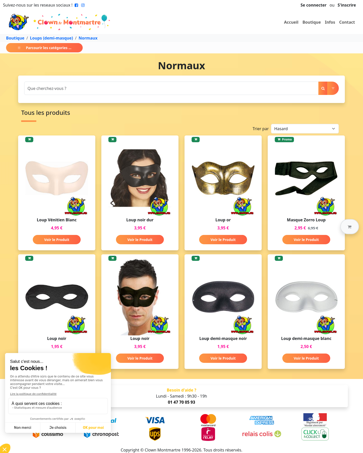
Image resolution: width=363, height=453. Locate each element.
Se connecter (313, 5)
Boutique (311, 22)
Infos (330, 22)
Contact (347, 22)
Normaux (88, 38)
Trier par (261, 128)
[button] (349, 226)
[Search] (171, 88)
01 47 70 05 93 (181, 402)
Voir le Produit (56, 239)
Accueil (291, 22)
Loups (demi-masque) (51, 38)
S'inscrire (347, 5)
